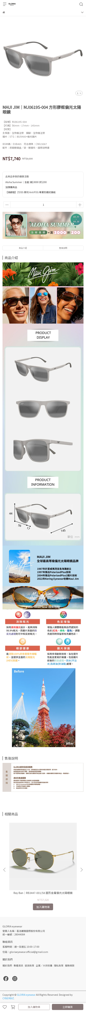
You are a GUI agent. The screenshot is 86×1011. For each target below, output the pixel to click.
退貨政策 (29, 965)
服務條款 (69, 965)
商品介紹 (23, 247)
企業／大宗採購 (44, 965)
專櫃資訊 (18, 965)
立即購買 (67, 1007)
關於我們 (7, 965)
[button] (81, 870)
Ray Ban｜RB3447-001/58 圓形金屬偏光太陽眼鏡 (43, 892)
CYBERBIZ (8, 998)
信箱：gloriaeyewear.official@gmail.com (25, 952)
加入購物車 (34, 1007)
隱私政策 (58, 965)
